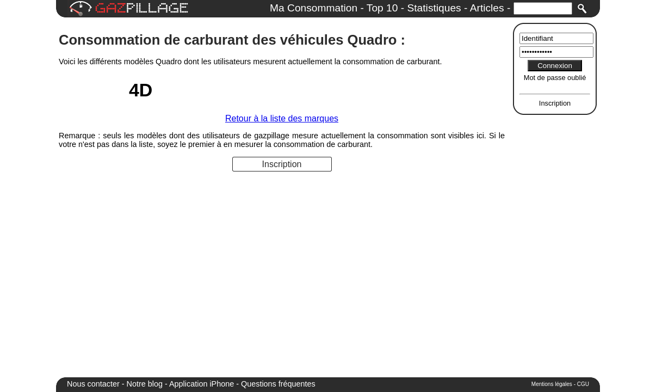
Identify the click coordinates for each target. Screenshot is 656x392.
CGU (583, 384)
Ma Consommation (313, 8)
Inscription (555, 103)
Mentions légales (551, 384)
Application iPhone (201, 383)
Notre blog (145, 383)
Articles (487, 8)
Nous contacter (93, 383)
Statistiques (434, 8)
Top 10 (382, 8)
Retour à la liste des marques (281, 118)
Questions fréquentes (278, 383)
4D (141, 89)
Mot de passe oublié (555, 78)
